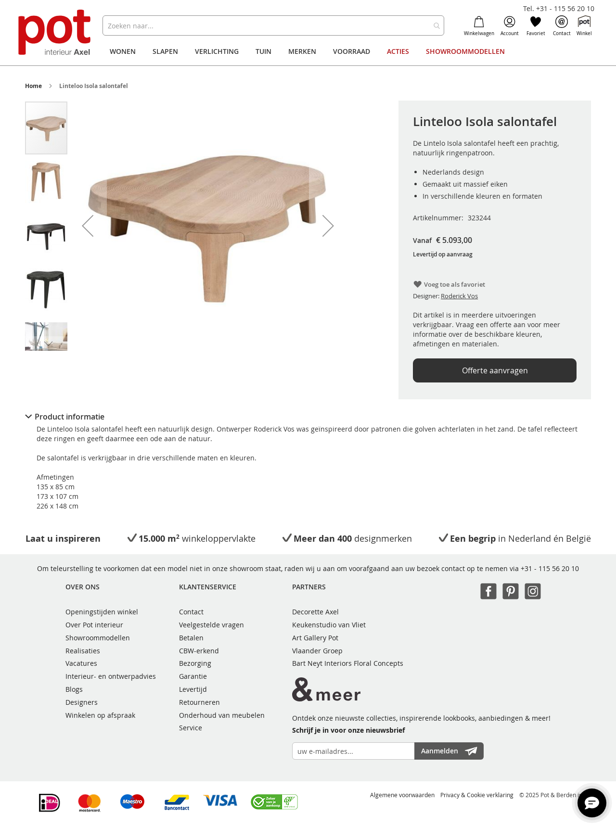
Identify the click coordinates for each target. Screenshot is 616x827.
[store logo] (55, 33)
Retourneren (199, 702)
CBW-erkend (199, 650)
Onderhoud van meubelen (222, 715)
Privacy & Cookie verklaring (476, 795)
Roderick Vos (459, 296)
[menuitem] (123, 51)
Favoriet (535, 26)
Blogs (74, 689)
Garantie (193, 676)
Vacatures (81, 663)
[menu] (308, 51)
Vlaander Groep (317, 650)
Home (33, 86)
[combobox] (273, 25)
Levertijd (193, 689)
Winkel (584, 26)
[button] (87, 226)
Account (509, 26)
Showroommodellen (97, 637)
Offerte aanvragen (495, 370)
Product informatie (69, 416)
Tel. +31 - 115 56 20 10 (558, 8)
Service (190, 727)
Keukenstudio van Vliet (329, 624)
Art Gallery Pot (315, 637)
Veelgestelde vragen (211, 624)
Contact (562, 26)
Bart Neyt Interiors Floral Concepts (347, 663)
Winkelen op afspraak (100, 715)
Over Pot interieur (94, 624)
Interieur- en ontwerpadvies (110, 676)
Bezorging (195, 663)
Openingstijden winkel (101, 611)
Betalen (191, 637)
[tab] (308, 416)
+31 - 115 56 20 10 (550, 568)
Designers (81, 702)
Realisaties (82, 650)
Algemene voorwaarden (402, 795)
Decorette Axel (315, 611)
